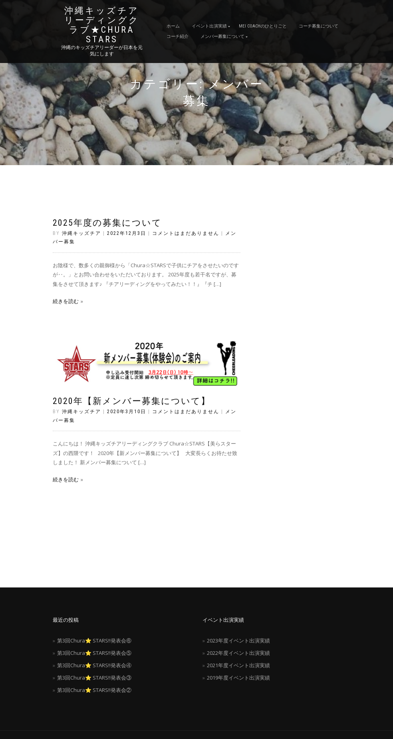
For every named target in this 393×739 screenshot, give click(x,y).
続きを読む (66, 301)
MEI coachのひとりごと (263, 26)
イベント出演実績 (209, 26)
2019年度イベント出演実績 (238, 677)
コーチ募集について (318, 26)
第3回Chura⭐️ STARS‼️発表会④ (94, 665)
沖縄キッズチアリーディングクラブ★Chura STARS (101, 25)
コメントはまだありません (185, 233)
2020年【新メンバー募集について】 (131, 401)
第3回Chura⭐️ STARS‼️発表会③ (94, 677)
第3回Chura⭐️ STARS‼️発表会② (94, 690)
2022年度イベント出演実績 (238, 652)
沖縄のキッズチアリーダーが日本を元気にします (102, 51)
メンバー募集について (222, 36)
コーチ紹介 (178, 36)
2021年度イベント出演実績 (238, 665)
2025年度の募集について (107, 223)
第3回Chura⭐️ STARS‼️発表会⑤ (94, 652)
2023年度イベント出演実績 (238, 640)
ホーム (173, 26)
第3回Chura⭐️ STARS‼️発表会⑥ (94, 640)
